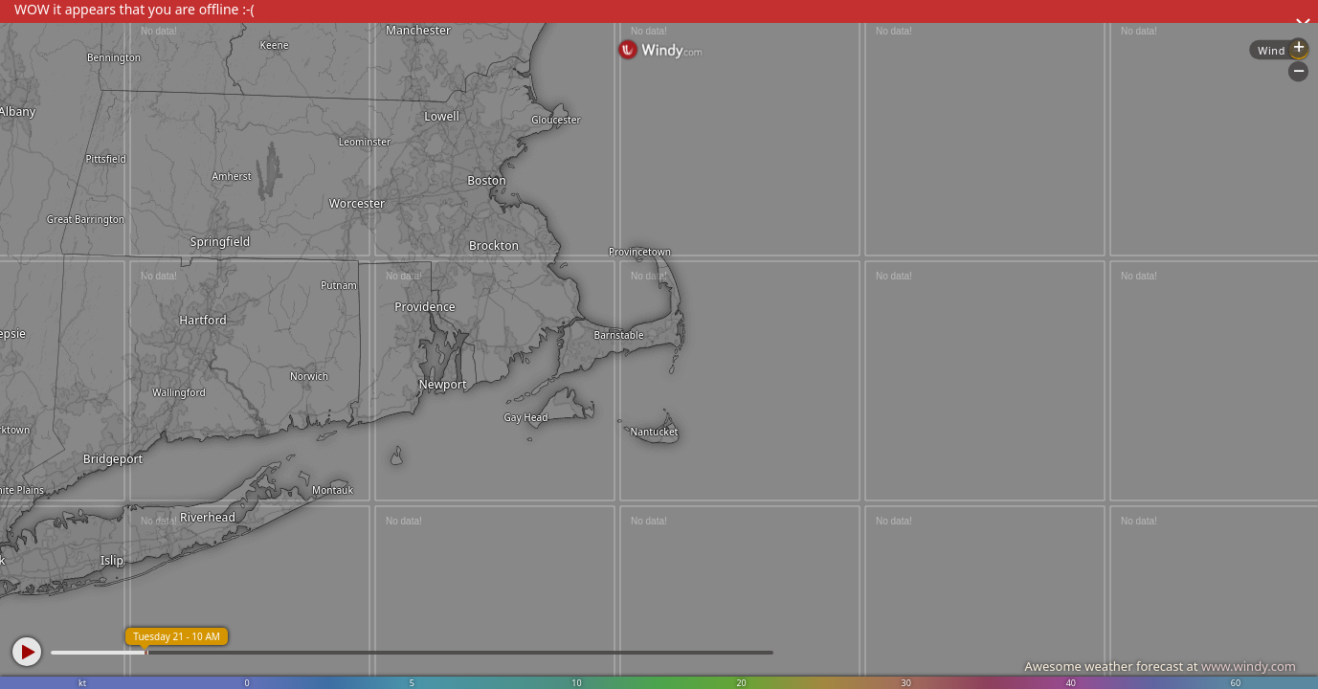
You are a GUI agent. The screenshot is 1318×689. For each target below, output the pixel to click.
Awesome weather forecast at (1160, 666)
